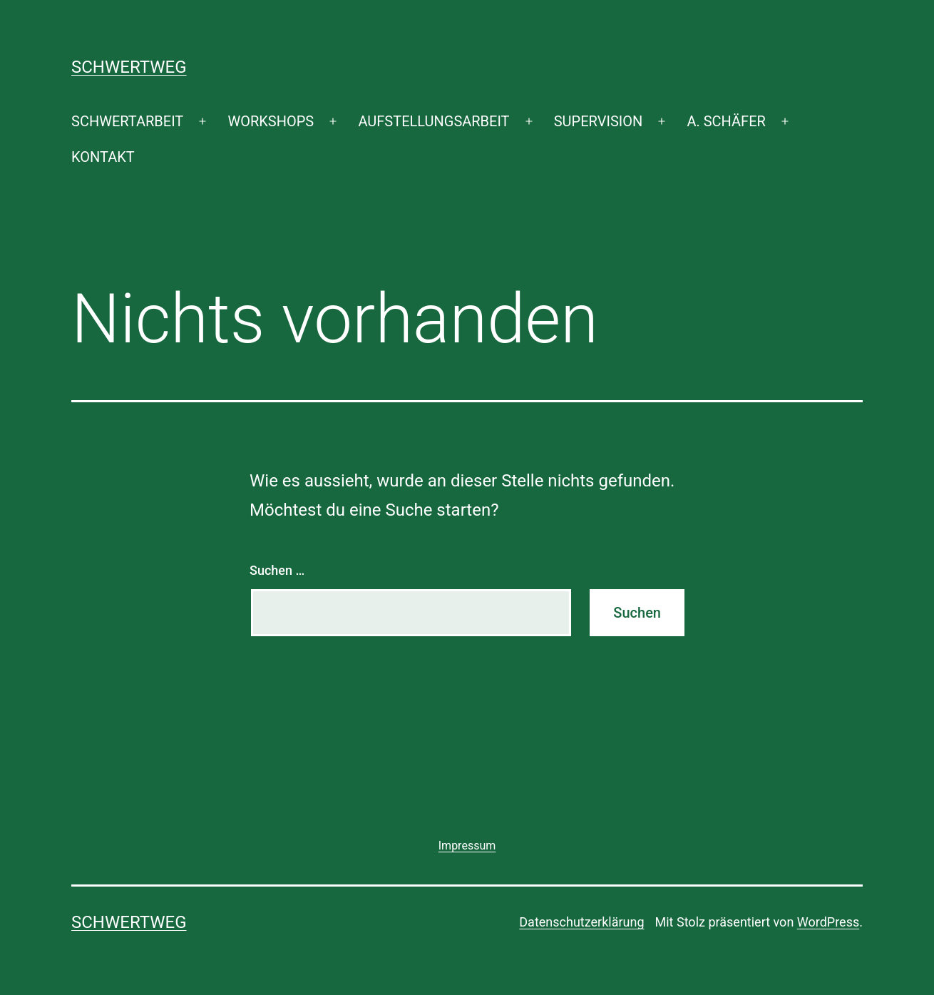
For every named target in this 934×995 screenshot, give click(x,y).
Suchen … (277, 570)
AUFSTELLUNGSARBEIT (433, 121)
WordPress (828, 921)
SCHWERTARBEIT (127, 121)
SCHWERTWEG (129, 67)
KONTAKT (103, 156)
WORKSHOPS (270, 121)
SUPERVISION (598, 121)
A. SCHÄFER (726, 121)
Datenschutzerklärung (581, 921)
